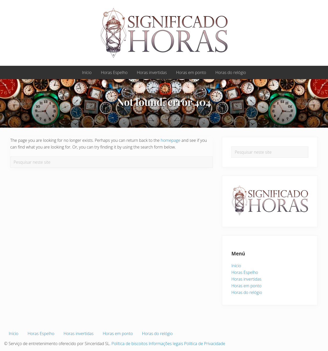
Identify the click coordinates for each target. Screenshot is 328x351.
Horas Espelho (244, 272)
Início (236, 266)
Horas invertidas (246, 279)
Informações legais (166, 343)
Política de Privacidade (204, 343)
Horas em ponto (246, 286)
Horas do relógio (246, 292)
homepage (170, 140)
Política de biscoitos (129, 343)
